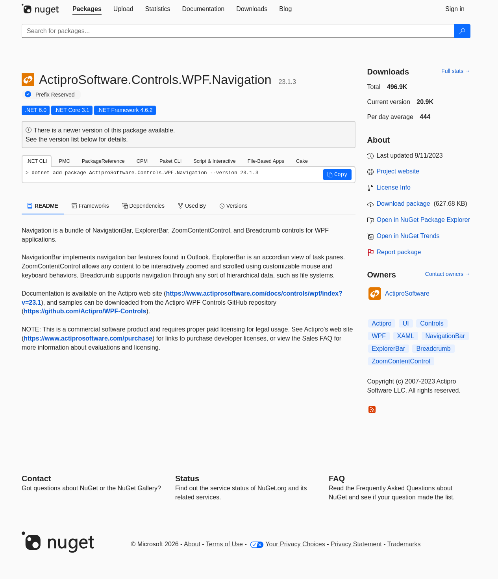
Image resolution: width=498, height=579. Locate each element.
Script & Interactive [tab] (214, 161)
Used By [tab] (192, 206)
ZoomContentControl (401, 361)
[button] (337, 174)
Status (187, 478)
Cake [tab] (302, 161)
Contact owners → (447, 274)
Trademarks (404, 544)
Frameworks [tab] (90, 206)
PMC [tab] (64, 161)
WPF (379, 336)
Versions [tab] (233, 206)
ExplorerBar (388, 348)
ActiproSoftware (407, 293)
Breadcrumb (433, 348)
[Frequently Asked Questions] (337, 478)
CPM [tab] (142, 161)
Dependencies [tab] (143, 206)
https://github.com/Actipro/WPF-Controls (85, 311)
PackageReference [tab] (103, 161)
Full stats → (455, 71)
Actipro (382, 323)
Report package (399, 252)
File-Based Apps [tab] (266, 161)
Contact (36, 478)
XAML (406, 336)
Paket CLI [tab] (170, 161)
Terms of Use (224, 544)
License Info (394, 187)
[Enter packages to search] (238, 31)
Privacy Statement (356, 544)
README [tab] (43, 206)
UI (406, 323)
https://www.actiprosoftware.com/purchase (88, 338)
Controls (432, 323)
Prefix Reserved (55, 94)
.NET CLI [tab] (36, 161)
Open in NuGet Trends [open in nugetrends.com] (408, 236)
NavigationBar (445, 336)
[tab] (87, 9)
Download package (403, 203)
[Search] (462, 31)
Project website (398, 171)
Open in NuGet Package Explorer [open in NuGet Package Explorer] (423, 219)
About (192, 544)
